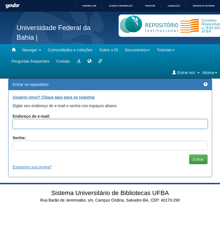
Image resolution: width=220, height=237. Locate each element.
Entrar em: (186, 72)
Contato (63, 61)
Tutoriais (166, 50)
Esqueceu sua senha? (32, 167)
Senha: (19, 138)
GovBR (12, 6)
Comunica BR (89, 6)
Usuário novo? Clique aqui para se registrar (54, 97)
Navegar (31, 50)
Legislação (174, 6)
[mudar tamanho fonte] (78, 61)
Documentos (137, 50)
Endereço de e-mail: (31, 116)
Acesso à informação (121, 6)
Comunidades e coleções (70, 50)
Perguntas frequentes (31, 61)
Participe (150, 6)
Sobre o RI (108, 50)
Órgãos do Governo (204, 6)
